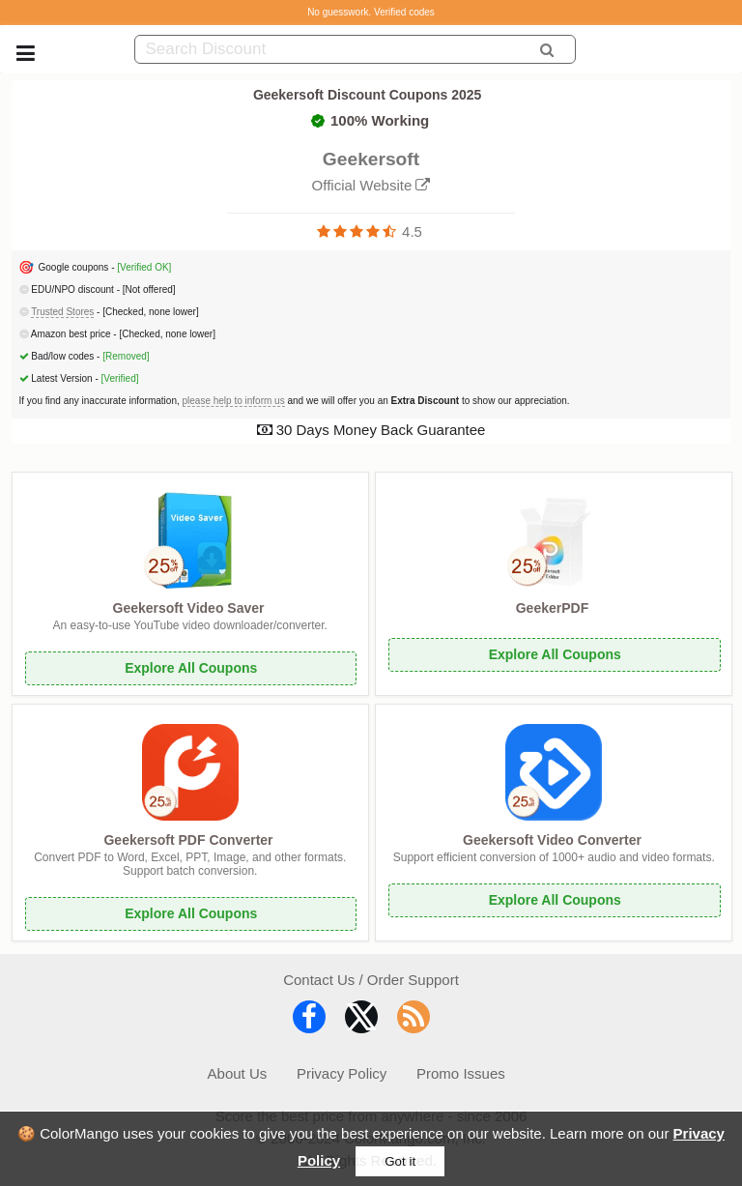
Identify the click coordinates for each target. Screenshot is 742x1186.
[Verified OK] (144, 267)
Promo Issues (460, 1073)
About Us (238, 1073)
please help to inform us (234, 400)
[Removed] (125, 356)
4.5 (412, 231)
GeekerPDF (552, 608)
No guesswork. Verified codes (371, 12)
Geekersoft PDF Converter (187, 840)
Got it (400, 1161)
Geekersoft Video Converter (552, 840)
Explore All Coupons (191, 668)
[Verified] (120, 378)
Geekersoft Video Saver (189, 608)
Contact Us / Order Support (371, 979)
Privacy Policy (341, 1073)
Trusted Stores (62, 311)
